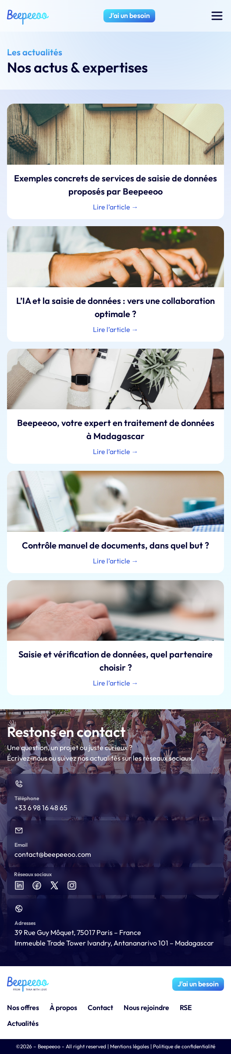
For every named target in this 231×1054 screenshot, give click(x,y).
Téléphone (26, 798)
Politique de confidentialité (184, 1046)
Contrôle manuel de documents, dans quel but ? (115, 545)
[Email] (18, 830)
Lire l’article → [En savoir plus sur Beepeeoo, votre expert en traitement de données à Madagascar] (116, 451)
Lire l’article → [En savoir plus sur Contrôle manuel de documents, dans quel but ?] (116, 560)
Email (21, 844)
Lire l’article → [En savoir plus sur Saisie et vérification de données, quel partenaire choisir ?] (116, 683)
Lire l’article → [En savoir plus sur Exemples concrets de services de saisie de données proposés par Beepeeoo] (116, 206)
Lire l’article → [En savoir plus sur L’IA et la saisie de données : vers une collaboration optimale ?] (116, 329)
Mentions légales (129, 1046)
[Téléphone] (18, 784)
